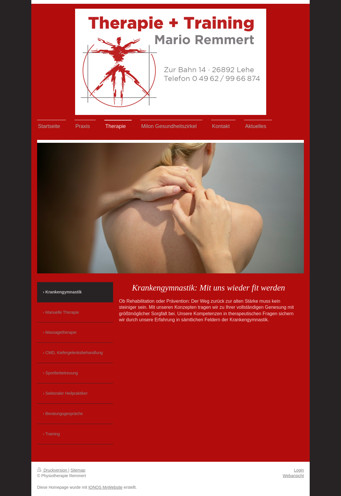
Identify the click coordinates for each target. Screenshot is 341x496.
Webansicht (293, 475)
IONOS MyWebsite (105, 487)
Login (299, 470)
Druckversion (52, 470)
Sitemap (77, 470)
